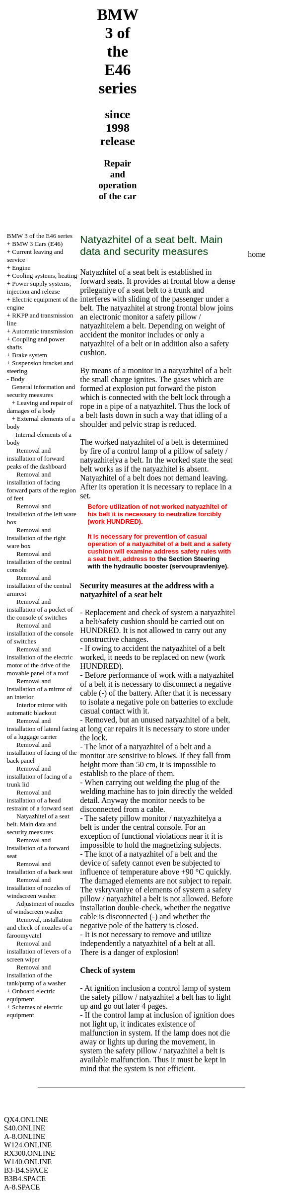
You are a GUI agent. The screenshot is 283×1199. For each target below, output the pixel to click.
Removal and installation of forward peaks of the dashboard (37, 458)
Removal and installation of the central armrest (39, 585)
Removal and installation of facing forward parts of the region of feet (41, 486)
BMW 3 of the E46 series (39, 236)
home (257, 254)
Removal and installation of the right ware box (36, 538)
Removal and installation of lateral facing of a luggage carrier (42, 728)
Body (17, 379)
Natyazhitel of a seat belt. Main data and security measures (38, 824)
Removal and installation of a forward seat (38, 848)
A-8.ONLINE (24, 1136)
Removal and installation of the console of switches (40, 633)
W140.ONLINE (28, 1162)
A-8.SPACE (22, 1187)
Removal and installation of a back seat (39, 868)
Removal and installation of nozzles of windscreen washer (39, 887)
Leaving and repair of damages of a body (40, 406)
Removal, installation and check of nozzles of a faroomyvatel (39, 927)
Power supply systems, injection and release (39, 287)
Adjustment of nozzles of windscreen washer (40, 907)
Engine (21, 267)
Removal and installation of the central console (39, 561)
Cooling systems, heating (44, 275)
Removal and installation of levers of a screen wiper (39, 951)
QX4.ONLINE (26, 1119)
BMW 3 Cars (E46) (37, 243)
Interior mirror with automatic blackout (37, 709)
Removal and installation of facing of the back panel (42, 752)
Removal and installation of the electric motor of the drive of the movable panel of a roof (39, 661)
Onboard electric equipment (31, 995)
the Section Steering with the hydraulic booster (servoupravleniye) (157, 562)
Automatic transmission (42, 331)
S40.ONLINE (24, 1128)
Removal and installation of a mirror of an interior (39, 689)
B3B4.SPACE (25, 1179)
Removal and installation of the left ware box (41, 514)
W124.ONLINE (28, 1145)
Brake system (29, 355)
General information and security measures (41, 391)
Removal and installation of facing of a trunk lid (39, 776)
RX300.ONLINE (29, 1153)
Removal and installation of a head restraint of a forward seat (40, 800)
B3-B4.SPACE (26, 1170)
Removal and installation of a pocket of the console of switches (40, 609)
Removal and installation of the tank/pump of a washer (36, 975)
